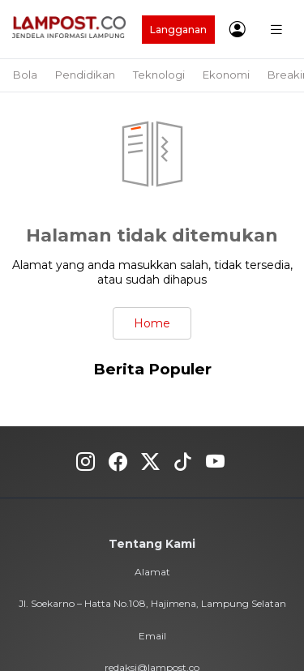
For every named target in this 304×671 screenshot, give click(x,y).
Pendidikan (85, 74)
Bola (25, 74)
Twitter (150, 462)
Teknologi (159, 74)
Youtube (215, 462)
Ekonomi (226, 74)
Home (152, 323)
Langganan (178, 30)
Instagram (85, 462)
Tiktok (182, 462)
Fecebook (118, 462)
